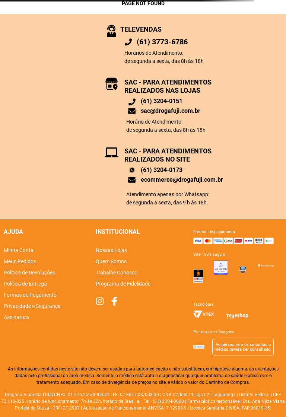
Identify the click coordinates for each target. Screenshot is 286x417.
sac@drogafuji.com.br (170, 110)
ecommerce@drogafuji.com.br (182, 179)
